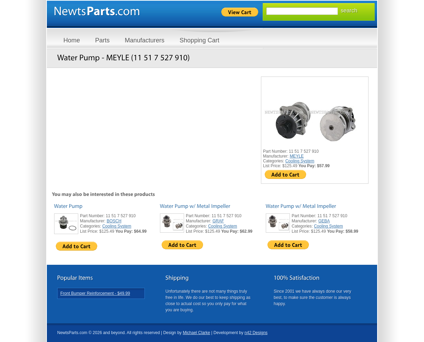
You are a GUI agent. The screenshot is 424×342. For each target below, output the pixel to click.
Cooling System (299, 161)
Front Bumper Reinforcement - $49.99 (95, 293)
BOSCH (114, 221)
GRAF (218, 221)
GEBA (324, 221)
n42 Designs (255, 332)
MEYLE (297, 156)
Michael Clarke (196, 332)
